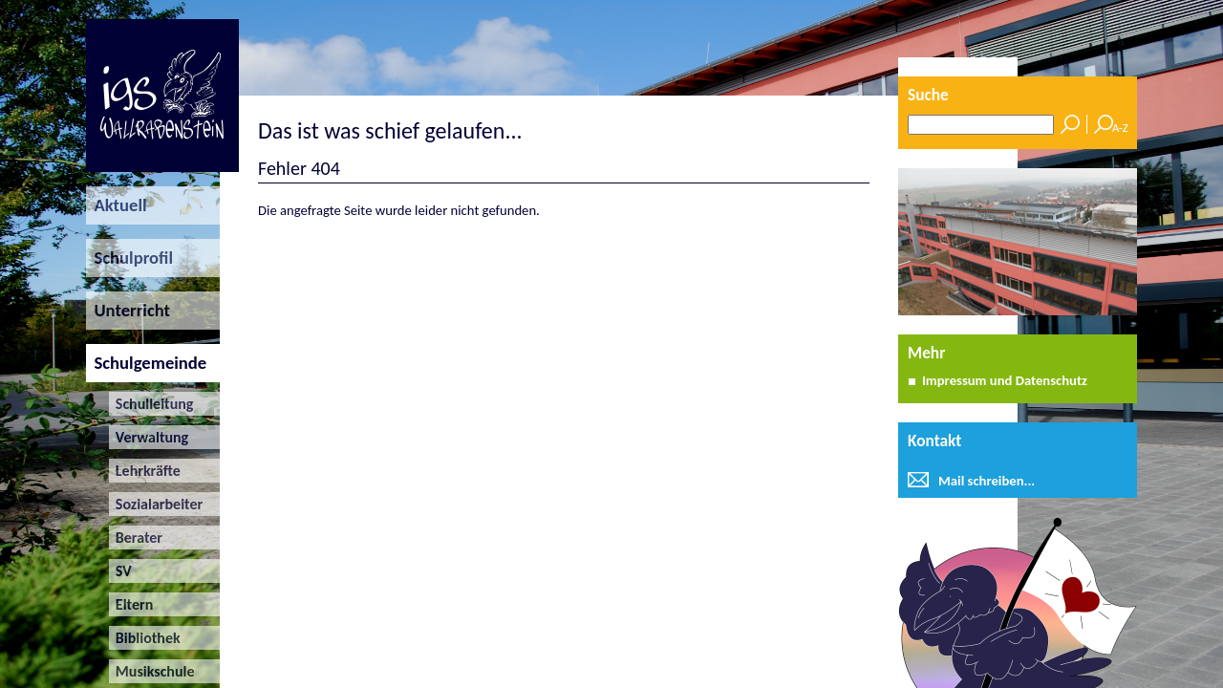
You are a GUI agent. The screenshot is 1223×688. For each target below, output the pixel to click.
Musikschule (152, 671)
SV (120, 571)
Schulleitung (151, 404)
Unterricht (128, 310)
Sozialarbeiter (156, 504)
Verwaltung (149, 437)
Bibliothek (145, 638)
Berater (135, 537)
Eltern (131, 604)
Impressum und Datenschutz (1004, 380)
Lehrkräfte (145, 471)
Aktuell (116, 205)
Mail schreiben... (986, 480)
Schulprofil (129, 258)
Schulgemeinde (146, 363)
